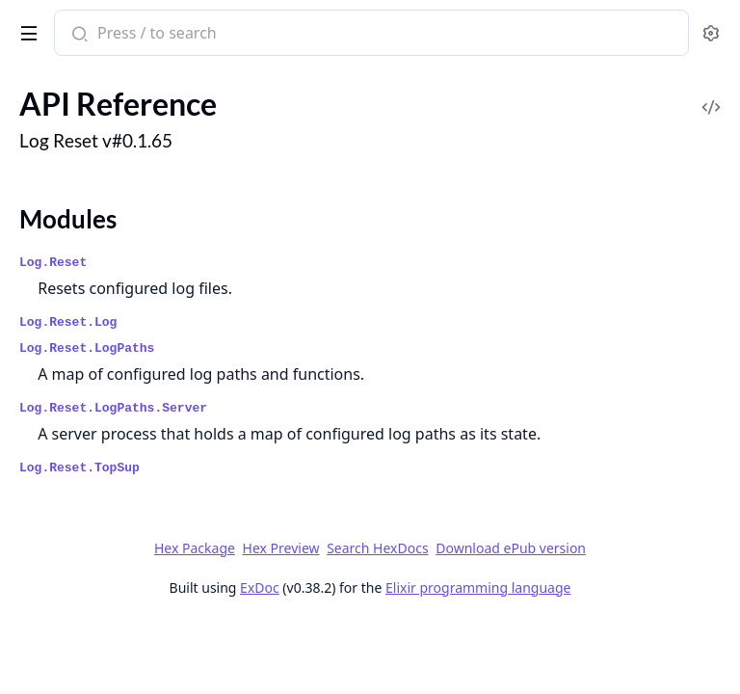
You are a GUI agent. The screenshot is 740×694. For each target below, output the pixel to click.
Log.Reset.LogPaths (86, 348)
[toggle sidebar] (25, 30)
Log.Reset (53, 262)
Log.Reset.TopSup (79, 468)
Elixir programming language (477, 587)
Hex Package (194, 548)
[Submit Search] (78, 34)
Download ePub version (511, 548)
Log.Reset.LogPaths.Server (113, 408)
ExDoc (259, 587)
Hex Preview (281, 548)
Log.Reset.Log (68, 322)
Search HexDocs (377, 548)
